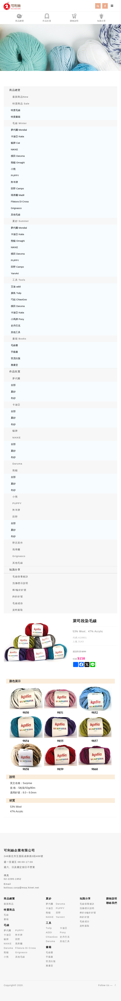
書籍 (6, 919)
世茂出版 (15, 358)
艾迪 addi (16, 286)
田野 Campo (17, 188)
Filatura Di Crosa (20, 201)
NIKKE (14, 149)
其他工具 (15, 332)
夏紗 (13, 391)
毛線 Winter (19, 123)
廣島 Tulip (16, 293)
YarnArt (15, 273)
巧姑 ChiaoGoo (19, 299)
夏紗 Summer (20, 221)
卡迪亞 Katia (17, 136)
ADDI (49, 932)
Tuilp (49, 928)
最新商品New (20, 96)
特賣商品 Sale (20, 103)
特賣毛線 (15, 110)
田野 (15, 516)
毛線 (6, 915)
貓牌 (15, 430)
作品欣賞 (14, 371)
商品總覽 (14, 90)
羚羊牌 (14, 182)
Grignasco (16, 208)
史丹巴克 (15, 325)
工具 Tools (18, 279)
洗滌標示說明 (20, 583)
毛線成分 (84, 921)
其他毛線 (15, 214)
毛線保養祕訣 (87, 904)
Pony (63, 932)
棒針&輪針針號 (88, 912)
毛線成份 (17, 603)
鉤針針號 (17, 596)
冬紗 (13, 398)
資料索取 (17, 610)
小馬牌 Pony (17, 319)
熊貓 (15, 470)
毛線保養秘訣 (20, 576)
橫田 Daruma (18, 156)
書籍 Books (19, 338)
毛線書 (14, 345)
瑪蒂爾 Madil (17, 195)
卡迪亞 (16, 404)
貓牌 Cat (15, 143)
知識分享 (14, 569)
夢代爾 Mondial (19, 129)
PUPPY (15, 175)
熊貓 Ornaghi (18, 162)
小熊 (13, 169)
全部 (13, 385)
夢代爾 (16, 378)
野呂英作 (17, 542)
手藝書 (14, 351)
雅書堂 (14, 365)
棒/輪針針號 (19, 590)
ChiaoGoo (52, 937)
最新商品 (9, 904)
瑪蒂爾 (16, 549)
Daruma (17, 463)
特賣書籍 (15, 116)
